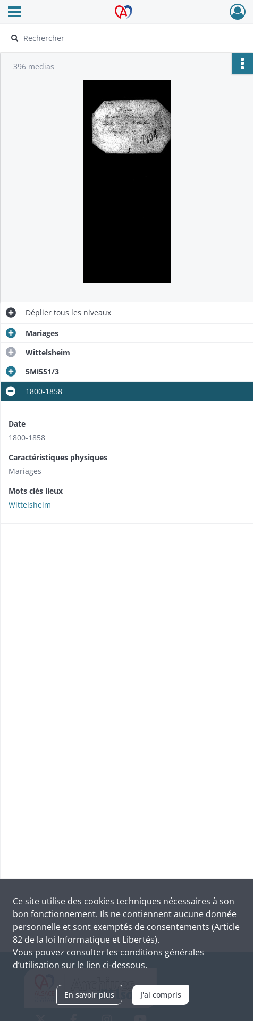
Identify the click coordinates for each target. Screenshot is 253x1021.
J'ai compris (160, 995)
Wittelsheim (30, 505)
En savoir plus (89, 995)
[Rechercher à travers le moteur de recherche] (121, 38)
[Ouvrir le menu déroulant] (14, 12)
